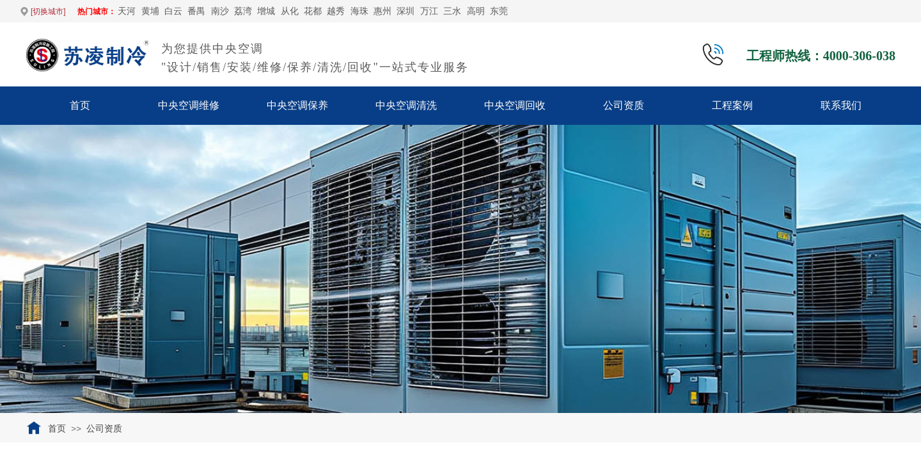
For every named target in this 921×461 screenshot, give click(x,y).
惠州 (382, 11)
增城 (266, 11)
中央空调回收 (515, 105)
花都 (313, 11)
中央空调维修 (188, 105)
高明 (476, 11)
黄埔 (150, 11)
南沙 (220, 11)
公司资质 (623, 105)
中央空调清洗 (406, 105)
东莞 (499, 11)
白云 (173, 11)
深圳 (405, 11)
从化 (290, 11)
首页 (80, 105)
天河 (127, 11)
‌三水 (452, 11)
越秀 (336, 11)
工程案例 (732, 105)
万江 (429, 11)
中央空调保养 (297, 105)
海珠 (359, 11)
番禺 (196, 11)
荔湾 (243, 11)
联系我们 (841, 105)
